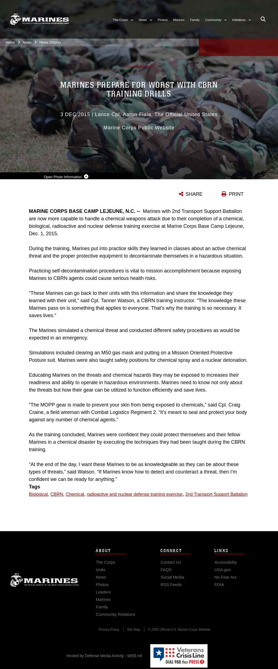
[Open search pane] (263, 19)
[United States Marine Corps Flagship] (39, 19)
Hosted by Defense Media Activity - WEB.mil (104, 656)
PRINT (236, 194)
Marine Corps (44, 583)
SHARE (194, 194)
